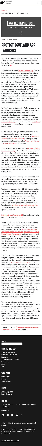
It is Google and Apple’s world (12, 215)
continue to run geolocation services (25, 205)
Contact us (5, 411)
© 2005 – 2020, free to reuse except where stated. (18, 423)
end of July (36, 122)
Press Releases (6, 394)
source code (26, 229)
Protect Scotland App (25, 71)
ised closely (11, 122)
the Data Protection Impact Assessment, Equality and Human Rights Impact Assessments (20, 231)
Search (3, 341)
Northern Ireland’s (17, 139)
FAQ (2, 366)
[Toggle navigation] (39, 3)
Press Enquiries (7, 392)
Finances (4, 357)
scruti (3, 122)
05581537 (7, 434)
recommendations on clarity (20, 262)
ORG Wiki (5, 362)
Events (3, 379)
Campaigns (5, 377)
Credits (4, 425)
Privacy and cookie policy (10, 441)
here (10, 65)
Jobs (3, 364)
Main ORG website (8, 352)
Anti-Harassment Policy (10, 359)
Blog (3, 11)
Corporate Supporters (9, 355)
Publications (6, 381)
